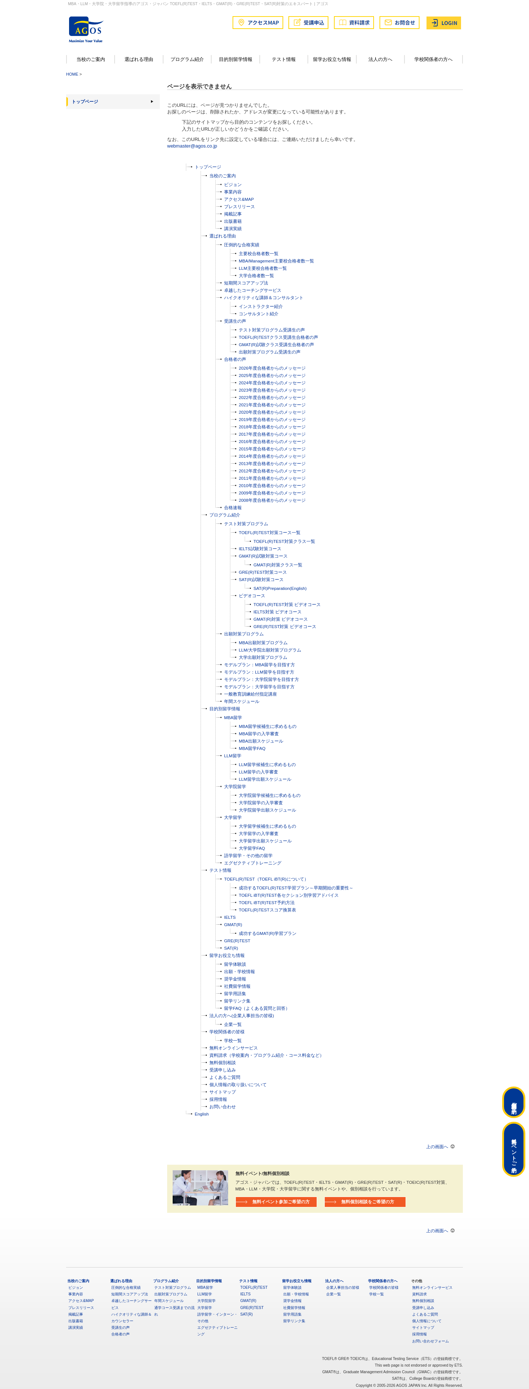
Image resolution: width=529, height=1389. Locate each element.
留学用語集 (235, 993)
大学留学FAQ (252, 848)
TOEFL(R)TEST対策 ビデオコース (287, 604)
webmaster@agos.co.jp (192, 146)
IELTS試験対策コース (260, 548)
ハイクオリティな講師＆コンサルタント (263, 297)
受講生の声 (235, 321)
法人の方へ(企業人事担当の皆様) (241, 1015)
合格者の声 (235, 359)
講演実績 (233, 228)
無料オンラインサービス (233, 1047)
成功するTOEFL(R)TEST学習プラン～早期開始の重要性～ (296, 887)
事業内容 (233, 191)
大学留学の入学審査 (258, 833)
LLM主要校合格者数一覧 (263, 268)
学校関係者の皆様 (227, 1031)
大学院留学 (235, 786)
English (202, 1113)
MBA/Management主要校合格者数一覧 (276, 260)
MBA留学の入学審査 (259, 733)
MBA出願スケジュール (261, 741)
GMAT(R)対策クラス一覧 (277, 564)
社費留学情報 (237, 986)
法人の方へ (380, 59)
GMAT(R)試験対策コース (263, 556)
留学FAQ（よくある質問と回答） (257, 1008)
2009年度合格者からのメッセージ (272, 492)
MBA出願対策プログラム (263, 642)
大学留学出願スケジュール (265, 840)
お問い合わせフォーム (430, 1341)
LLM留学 (232, 755)
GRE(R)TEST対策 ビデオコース (284, 626)
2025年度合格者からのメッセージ (272, 375)
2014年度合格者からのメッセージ (272, 456)
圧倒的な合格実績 (241, 244)
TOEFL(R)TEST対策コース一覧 (270, 532)
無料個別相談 (222, 1062)
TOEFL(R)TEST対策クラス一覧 (284, 541)
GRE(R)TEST (237, 940)
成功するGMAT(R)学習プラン (267, 933)
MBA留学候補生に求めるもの (267, 726)
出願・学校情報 (239, 971)
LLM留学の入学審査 (258, 771)
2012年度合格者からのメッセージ (272, 470)
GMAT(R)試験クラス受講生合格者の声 (276, 344)
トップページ (85, 101)
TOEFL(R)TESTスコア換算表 (267, 909)
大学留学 (233, 817)
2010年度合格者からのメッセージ (272, 485)
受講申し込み (222, 1069)
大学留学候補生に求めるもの (267, 826)
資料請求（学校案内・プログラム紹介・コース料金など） (266, 1055)
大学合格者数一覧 (256, 275)
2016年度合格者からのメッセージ (272, 441)
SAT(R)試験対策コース (261, 579)
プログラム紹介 (187, 59)
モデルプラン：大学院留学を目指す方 (261, 679)
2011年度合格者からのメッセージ (272, 478)
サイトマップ (222, 1091)
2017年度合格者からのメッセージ (272, 434)
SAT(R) (231, 948)
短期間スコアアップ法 (246, 282)
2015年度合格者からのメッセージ (272, 448)
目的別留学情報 (235, 59)
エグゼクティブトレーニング (252, 862)
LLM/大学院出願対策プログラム (270, 650)
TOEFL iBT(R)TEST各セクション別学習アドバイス (289, 895)
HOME (72, 74)
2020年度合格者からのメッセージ (272, 412)
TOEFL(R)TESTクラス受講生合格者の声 (278, 337)
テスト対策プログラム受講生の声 (272, 329)
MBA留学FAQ (252, 748)
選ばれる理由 (139, 59)
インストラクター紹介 (261, 306)
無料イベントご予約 (514, 1149)
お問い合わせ (222, 1106)
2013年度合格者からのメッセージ (272, 463)
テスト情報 (284, 59)
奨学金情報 (235, 978)
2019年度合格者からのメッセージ (272, 419)
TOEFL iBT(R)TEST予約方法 (267, 902)
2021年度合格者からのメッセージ (272, 404)
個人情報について (427, 1321)
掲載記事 (233, 213)
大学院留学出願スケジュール (267, 810)
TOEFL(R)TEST (253, 1287)
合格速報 (233, 507)
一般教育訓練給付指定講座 (250, 694)
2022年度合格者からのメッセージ (272, 397)
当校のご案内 (90, 59)
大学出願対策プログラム (263, 657)
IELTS (230, 917)
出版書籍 (233, 221)
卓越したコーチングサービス (252, 290)
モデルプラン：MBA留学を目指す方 (259, 664)
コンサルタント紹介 (258, 313)
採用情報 (218, 1099)
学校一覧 (233, 1040)
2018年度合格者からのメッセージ (272, 426)
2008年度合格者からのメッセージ (272, 500)
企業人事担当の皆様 (342, 1287)
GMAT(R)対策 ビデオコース (280, 619)
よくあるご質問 (224, 1077)
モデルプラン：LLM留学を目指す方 (259, 672)
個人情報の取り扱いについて (238, 1084)
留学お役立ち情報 (332, 59)
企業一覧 (233, 1024)
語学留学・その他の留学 (248, 855)
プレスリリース (239, 206)
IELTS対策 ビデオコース (277, 611)
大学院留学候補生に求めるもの (270, 795)
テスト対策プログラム (246, 523)
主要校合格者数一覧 (258, 253)
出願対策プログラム (244, 633)
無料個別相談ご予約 (514, 1102)
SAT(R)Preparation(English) (280, 588)
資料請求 (419, 1294)
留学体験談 (235, 964)
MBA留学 (233, 717)
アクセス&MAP (239, 199)
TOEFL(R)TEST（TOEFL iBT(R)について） (266, 879)
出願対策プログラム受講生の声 (270, 351)
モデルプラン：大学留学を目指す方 (259, 686)
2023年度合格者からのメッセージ (272, 390)
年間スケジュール (241, 701)
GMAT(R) (233, 924)
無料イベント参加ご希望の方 (281, 1201)
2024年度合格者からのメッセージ (272, 382)
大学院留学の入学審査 (261, 802)
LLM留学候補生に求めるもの (267, 764)
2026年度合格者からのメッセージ (272, 368)
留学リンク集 (237, 1000)
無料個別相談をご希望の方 (367, 1201)
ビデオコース (252, 595)
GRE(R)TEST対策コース (263, 572)
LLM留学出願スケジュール (265, 779)
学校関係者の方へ (433, 59)
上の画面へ (437, 1146)
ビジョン (233, 184)
